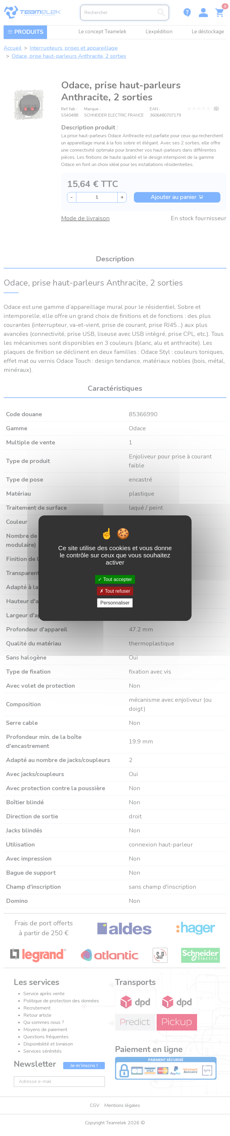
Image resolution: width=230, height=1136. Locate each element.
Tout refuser (115, 591)
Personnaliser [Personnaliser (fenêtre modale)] (115, 602)
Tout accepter (115, 579)
